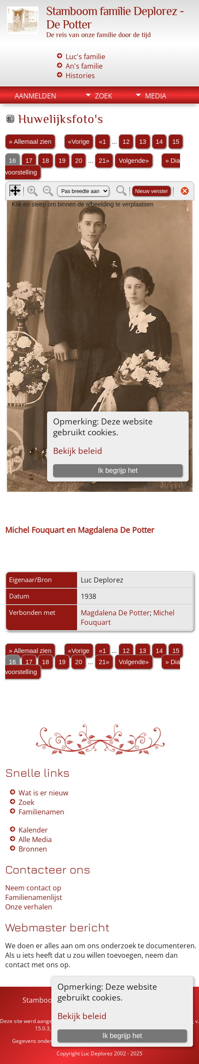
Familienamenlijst (33, 897)
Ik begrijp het (122, 1035)
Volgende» (133, 160)
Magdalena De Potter (115, 613)
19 (62, 160)
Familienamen (41, 812)
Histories (80, 75)
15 (175, 141)
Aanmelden (35, 96)
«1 (102, 141)
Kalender (33, 830)
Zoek (103, 96)
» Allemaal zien (30, 141)
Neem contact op (33, 888)
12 (126, 141)
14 (159, 141)
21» (104, 160)
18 (45, 160)
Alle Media (35, 839)
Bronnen (33, 849)
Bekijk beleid (82, 1015)
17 (28, 160)
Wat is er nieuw (43, 793)
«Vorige (79, 141)
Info (103, 110)
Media (155, 96)
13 (142, 141)
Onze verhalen (28, 907)
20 (78, 160)
